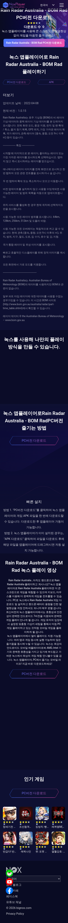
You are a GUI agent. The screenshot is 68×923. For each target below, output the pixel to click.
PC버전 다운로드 (16, 82)
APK (51, 82)
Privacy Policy (15, 913)
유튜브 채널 (13, 902)
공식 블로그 (13, 885)
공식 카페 (12, 890)
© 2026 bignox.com (19, 908)
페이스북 (12, 896)
